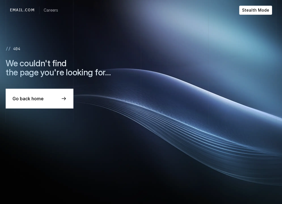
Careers (51, 10)
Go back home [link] (28, 98)
